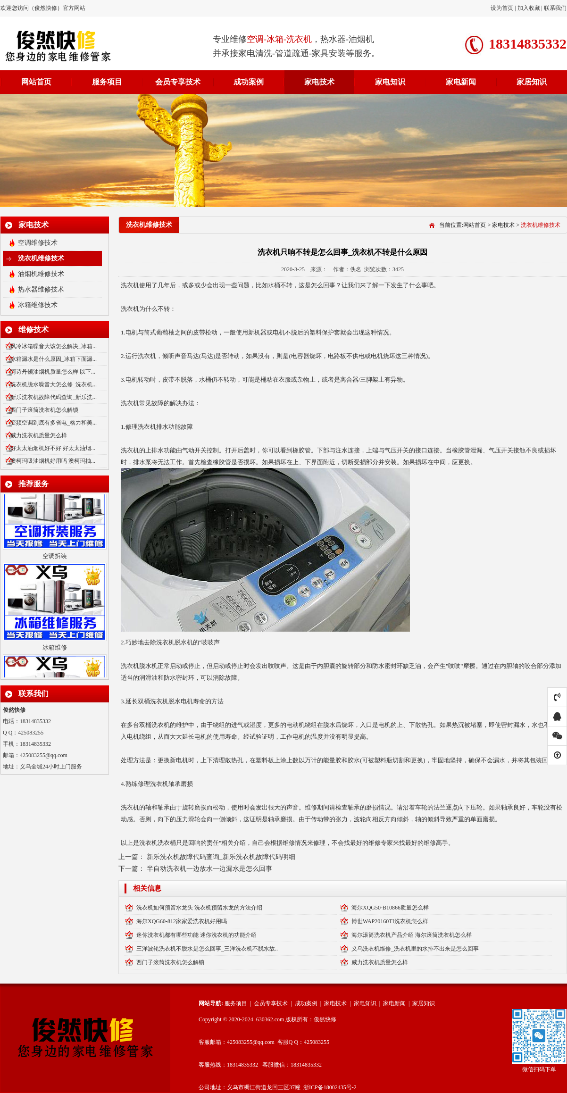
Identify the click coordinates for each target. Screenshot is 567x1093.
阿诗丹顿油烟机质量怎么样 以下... (52, 371)
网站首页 (36, 82)
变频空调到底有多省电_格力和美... (53, 422)
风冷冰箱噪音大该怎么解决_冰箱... (53, 346)
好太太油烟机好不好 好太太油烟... (52, 448)
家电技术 (319, 82)
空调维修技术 (38, 242)
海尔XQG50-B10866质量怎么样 (390, 907)
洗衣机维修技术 (41, 258)
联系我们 (555, 8)
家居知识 (532, 82)
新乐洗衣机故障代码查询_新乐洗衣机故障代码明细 (221, 856)
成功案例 (248, 82)
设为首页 (503, 8)
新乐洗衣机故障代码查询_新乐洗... (53, 397)
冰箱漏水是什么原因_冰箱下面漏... (53, 359)
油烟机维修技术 (41, 273)
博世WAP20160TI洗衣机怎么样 (389, 921)
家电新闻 (461, 82)
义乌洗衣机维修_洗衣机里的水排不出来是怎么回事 (415, 948)
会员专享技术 (177, 82)
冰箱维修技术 (38, 305)
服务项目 (107, 82)
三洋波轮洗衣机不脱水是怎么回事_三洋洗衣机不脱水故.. (207, 948)
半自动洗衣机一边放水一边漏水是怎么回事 (209, 868)
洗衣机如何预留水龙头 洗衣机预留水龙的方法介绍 (199, 907)
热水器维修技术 (41, 289)
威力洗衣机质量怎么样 (38, 435)
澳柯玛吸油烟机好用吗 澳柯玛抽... (52, 461)
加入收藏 (528, 8)
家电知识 (390, 82)
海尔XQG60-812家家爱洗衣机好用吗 (181, 921)
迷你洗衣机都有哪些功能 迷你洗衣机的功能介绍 (196, 935)
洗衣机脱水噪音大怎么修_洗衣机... (53, 384)
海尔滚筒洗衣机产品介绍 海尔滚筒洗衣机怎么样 (411, 935)
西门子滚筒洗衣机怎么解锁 (44, 410)
